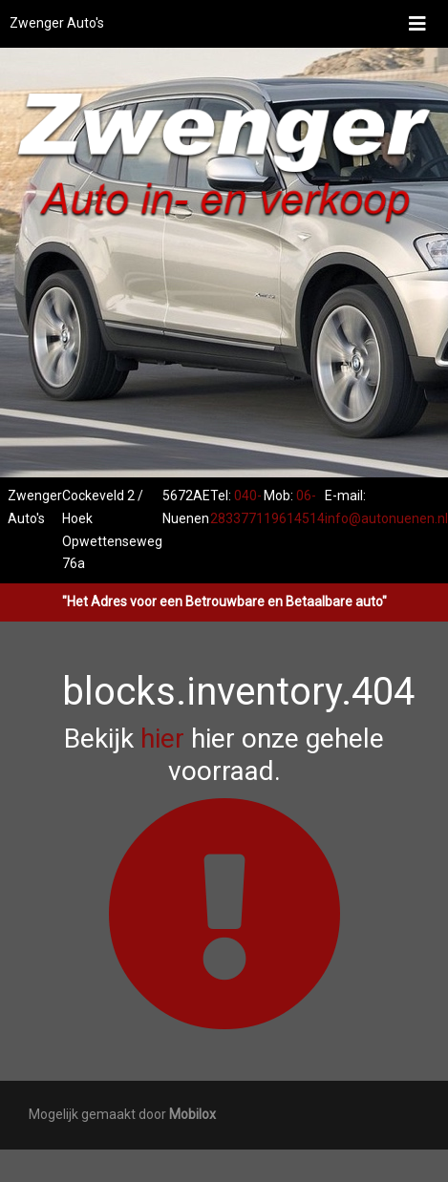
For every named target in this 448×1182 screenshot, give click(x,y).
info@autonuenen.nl (386, 518)
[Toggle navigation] (417, 24)
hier (162, 738)
